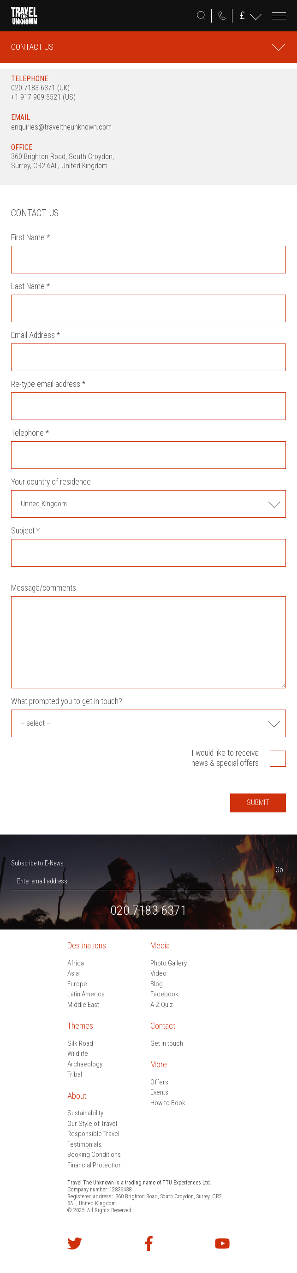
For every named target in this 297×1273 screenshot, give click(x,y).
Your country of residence (51, 481)
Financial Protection (94, 1165)
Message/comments (43, 587)
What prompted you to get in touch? (66, 701)
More (158, 1064)
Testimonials (84, 1144)
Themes (80, 1025)
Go (279, 869)
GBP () (242, 15)
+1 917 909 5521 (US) (43, 97)
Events (159, 1092)
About (76, 1096)
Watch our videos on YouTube (222, 1243)
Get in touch (166, 1043)
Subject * (25, 530)
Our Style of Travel (92, 1123)
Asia (73, 973)
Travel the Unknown (24, 15)
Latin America (86, 994)
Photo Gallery (168, 963)
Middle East (83, 1005)
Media (160, 945)
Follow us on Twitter (74, 1243)
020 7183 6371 (222, 15)
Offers (159, 1082)
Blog (156, 984)
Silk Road (80, 1043)
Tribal (74, 1074)
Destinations (86, 945)
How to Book (167, 1103)
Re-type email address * (48, 384)
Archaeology (84, 1064)
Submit (258, 802)
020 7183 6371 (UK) (40, 87)
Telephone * (30, 433)
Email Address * (35, 335)
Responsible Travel (93, 1134)
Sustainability (85, 1113)
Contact (162, 1025)
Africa (75, 963)
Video (158, 973)
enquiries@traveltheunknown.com (61, 127)
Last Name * (30, 286)
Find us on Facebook (148, 1243)
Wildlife (77, 1053)
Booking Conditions (94, 1154)
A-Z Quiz (161, 1005)
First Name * (30, 237)
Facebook (164, 994)
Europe (77, 984)
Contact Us (32, 47)
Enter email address (42, 881)
